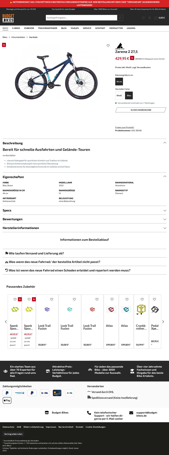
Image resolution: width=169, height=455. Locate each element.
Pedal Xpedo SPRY (155, 327)
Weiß (119, 95)
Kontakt (79, 427)
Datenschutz (8, 427)
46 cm (119, 81)
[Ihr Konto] (150, 17)
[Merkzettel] (143, 17)
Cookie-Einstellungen (95, 427)
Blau (129, 95)
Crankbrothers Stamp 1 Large (141, 327)
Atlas (109, 325)
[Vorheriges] (6, 321)
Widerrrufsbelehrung (33, 427)
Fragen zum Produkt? (124, 127)
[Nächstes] (163, 321)
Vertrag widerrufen (13, 434)
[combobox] (81, 18)
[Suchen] (120, 18)
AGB (19, 427)
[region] (56, 72)
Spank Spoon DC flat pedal (14, 327)
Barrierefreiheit (66, 427)
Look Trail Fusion (44, 327)
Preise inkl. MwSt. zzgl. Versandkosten (133, 67)
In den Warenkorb (141, 110)
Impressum (51, 427)
